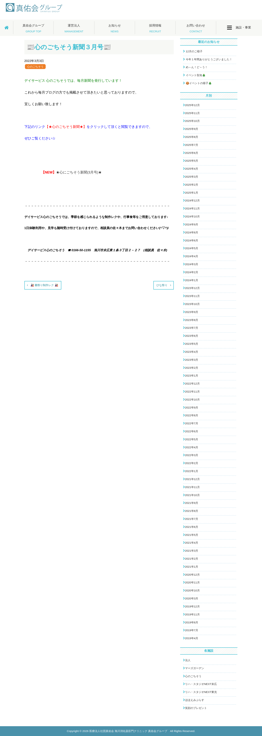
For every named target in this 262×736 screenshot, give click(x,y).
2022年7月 (191, 423)
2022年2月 (191, 463)
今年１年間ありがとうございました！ (209, 59)
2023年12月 (192, 288)
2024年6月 (191, 240)
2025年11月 (192, 113)
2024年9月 (191, 224)
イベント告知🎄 (196, 75)
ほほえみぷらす (194, 699)
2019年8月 (191, 622)
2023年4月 (191, 351)
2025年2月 (191, 184)
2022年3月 (191, 455)
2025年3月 (191, 176)
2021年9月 (191, 502)
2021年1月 (191, 566)
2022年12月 (192, 383)
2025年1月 (191, 192)
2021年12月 (192, 479)
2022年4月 (191, 447)
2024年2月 (191, 272)
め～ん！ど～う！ (197, 67)
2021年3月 (191, 550)
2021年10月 (192, 495)
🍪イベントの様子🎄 (199, 83)
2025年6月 (191, 152)
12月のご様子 (194, 51)
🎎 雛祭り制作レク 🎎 (44, 285)
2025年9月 (191, 128)
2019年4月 (191, 638)
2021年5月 (191, 534)
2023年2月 (191, 367)
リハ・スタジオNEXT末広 (201, 684)
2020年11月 (192, 582)
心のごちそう (35, 66)
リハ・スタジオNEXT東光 (201, 691)
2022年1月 (191, 471)
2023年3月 (191, 359)
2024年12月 (192, 200)
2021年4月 (191, 542)
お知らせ (114, 28)
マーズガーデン (194, 668)
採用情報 (155, 28)
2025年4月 (191, 168)
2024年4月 (191, 256)
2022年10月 (192, 399)
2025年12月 (192, 105)
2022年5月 (191, 439)
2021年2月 (191, 558)
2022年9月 (191, 407)
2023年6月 (191, 335)
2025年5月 (191, 160)
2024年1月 (191, 280)
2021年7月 (191, 518)
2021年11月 (192, 487)
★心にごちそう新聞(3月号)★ (79, 172)
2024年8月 (191, 232)
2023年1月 (191, 375)
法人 (187, 660)
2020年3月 (191, 598)
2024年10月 (192, 216)
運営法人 (74, 28)
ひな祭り (161, 285)
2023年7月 (191, 327)
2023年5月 (191, 343)
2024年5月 (191, 248)
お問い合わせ (195, 28)
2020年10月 (192, 590)
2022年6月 (191, 431)
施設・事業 (239, 28)
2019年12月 (192, 606)
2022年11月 (192, 391)
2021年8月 (191, 510)
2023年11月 (192, 296)
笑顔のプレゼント (196, 707)
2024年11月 (192, 208)
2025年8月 (191, 136)
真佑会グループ (33, 28)
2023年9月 (191, 312)
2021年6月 (191, 526)
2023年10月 (192, 304)
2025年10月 (192, 120)
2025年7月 (191, 144)
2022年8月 (191, 415)
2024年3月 (191, 264)
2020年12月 (192, 574)
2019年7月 (191, 630)
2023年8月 (191, 320)
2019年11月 (192, 614)
